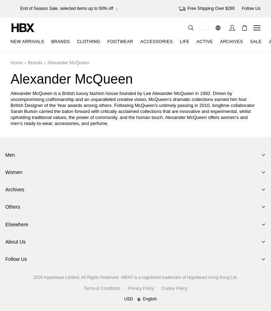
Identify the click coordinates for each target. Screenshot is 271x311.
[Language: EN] (219, 27)
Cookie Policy (174, 288)
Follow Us (16, 259)
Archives (14, 189)
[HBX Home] (23, 27)
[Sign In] (232, 27)
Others (12, 207)
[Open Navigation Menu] (256, 27)
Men (10, 155)
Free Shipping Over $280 (207, 8)
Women (13, 172)
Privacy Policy (141, 288)
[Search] (190, 27)
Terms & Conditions (102, 288)
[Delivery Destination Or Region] (204, 27)
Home (17, 62)
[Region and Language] (135, 299)
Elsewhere (16, 224)
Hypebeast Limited (61, 277)
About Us (15, 242)
